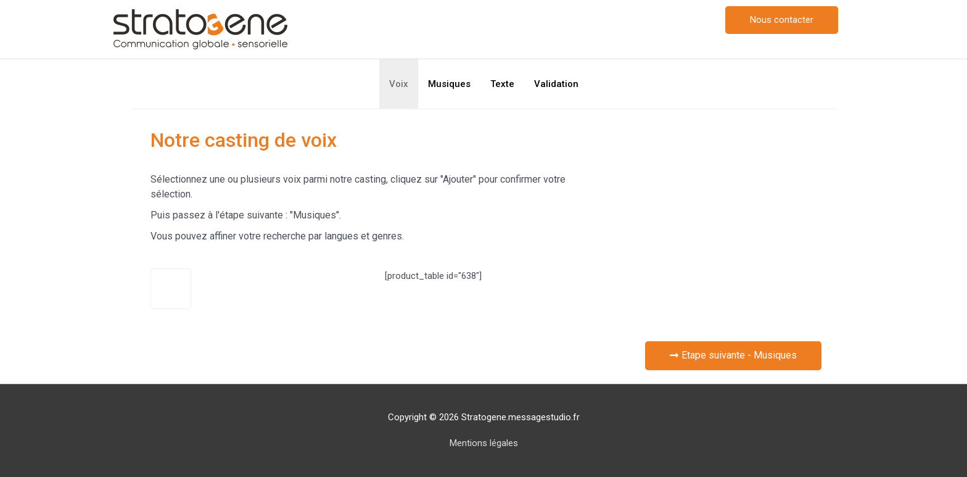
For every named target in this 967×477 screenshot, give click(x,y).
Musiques (449, 83)
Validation (556, 83)
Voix (398, 83)
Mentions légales (484, 443)
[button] (781, 20)
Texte (502, 83)
